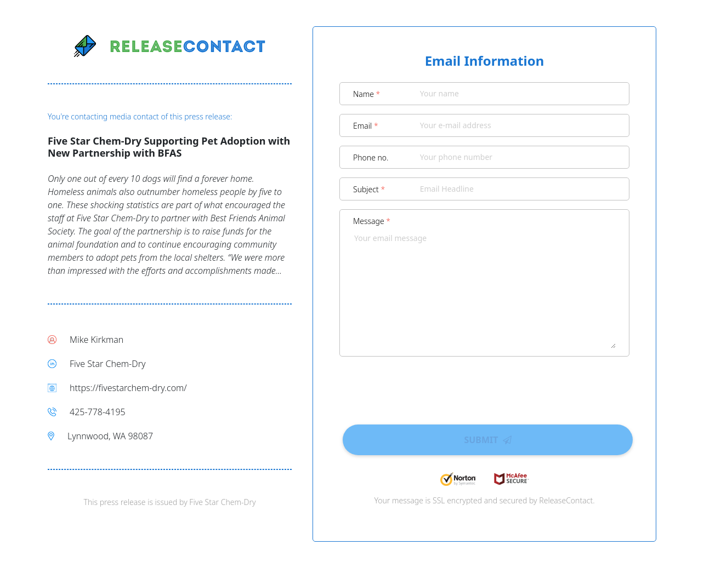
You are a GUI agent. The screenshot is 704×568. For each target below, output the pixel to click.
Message (371, 221)
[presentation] (484, 386)
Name (366, 94)
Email (365, 126)
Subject (369, 189)
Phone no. (371, 157)
